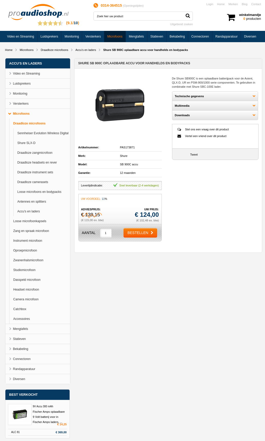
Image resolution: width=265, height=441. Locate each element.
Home (221, 4)
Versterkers (93, 36)
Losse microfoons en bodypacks (39, 192)
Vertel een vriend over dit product (205, 136)
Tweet (194, 154)
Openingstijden (133, 5)
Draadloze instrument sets (35, 172)
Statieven (156, 36)
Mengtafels (136, 36)
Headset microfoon (26, 289)
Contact (256, 4)
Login (209, 4)
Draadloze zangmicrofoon (35, 153)
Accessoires (21, 319)
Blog (245, 4)
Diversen (250, 36)
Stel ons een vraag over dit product (207, 129)
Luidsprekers (49, 36)
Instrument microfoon (27, 240)
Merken (233, 4)
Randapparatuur (226, 36)
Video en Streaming (20, 36)
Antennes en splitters (31, 201)
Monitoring (71, 36)
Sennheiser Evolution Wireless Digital (43, 133)
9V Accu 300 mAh (43, 406)
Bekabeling (177, 36)
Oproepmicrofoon (25, 250)
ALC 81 (15, 432)
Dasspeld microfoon (27, 280)
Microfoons (114, 36)
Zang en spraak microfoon (31, 231)
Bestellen (137, 233)
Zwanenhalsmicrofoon (28, 260)
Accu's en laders (85, 49)
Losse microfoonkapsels (29, 221)
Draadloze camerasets (32, 182)
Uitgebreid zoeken (181, 24)
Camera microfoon (26, 299)
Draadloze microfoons (54, 49)
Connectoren (200, 36)
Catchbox (19, 309)
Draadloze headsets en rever (37, 162)
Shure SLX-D (26, 143)
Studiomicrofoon (24, 270)
